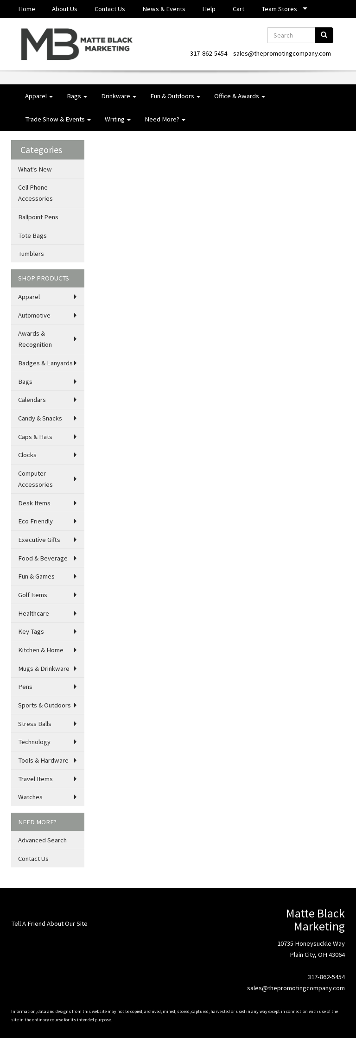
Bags (77, 96)
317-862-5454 (208, 53)
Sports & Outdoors (44, 705)
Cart (238, 9)
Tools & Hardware (43, 760)
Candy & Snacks (40, 418)
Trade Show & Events (58, 119)
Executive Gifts (39, 539)
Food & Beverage (43, 558)
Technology (34, 742)
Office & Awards (239, 96)
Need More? (165, 119)
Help (209, 9)
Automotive (34, 315)
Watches (30, 797)
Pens (25, 686)
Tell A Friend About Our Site (49, 923)
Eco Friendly (35, 521)
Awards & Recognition (35, 339)
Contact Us (110, 9)
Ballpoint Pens (38, 217)
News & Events (163, 9)
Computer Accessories (35, 479)
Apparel (39, 96)
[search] (324, 35)
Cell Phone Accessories (35, 193)
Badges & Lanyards (45, 363)
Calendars (32, 399)
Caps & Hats (35, 437)
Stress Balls (34, 724)
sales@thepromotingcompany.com (282, 53)
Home (26, 9)
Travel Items (35, 779)
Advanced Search (42, 840)
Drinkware (118, 96)
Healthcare (33, 613)
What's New (35, 169)
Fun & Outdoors (175, 96)
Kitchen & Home (41, 650)
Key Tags (31, 631)
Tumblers (31, 253)
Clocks (27, 455)
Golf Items (32, 595)
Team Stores (279, 9)
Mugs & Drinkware (44, 668)
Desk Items (34, 503)
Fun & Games (36, 576)
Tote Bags (32, 235)
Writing (118, 119)
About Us (64, 9)
